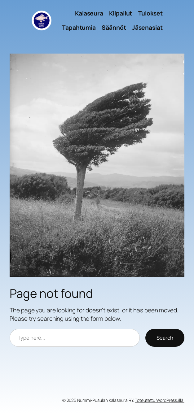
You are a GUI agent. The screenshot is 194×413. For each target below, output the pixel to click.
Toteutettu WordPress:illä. (159, 400)
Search (165, 337)
